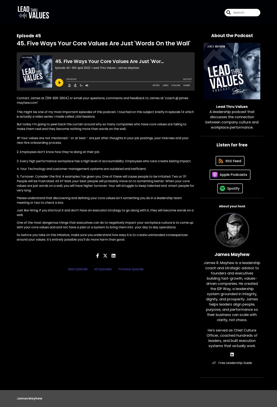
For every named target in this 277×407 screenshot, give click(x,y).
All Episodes (103, 269)
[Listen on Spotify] (230, 188)
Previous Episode (131, 269)
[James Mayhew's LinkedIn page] (232, 355)
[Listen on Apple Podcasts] (230, 175)
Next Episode (78, 269)
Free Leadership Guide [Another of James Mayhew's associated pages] (232, 363)
